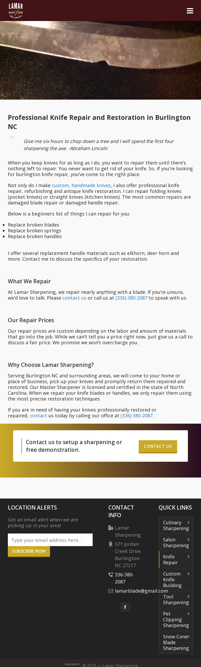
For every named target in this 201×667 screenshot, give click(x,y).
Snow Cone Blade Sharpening (176, 642)
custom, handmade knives (81, 185)
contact (38, 415)
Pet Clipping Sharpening (176, 619)
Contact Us (158, 446)
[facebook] (125, 607)
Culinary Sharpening (176, 525)
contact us (74, 298)
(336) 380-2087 (131, 298)
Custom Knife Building (172, 579)
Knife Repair (170, 559)
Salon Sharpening (176, 542)
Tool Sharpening (176, 599)
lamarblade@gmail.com (141, 591)
